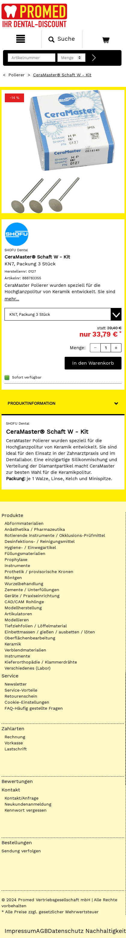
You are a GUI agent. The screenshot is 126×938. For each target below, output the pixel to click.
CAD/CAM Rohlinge (24, 601)
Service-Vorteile (21, 690)
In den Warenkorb (93, 363)
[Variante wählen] (63, 314)
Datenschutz (66, 931)
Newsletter (16, 684)
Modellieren (17, 619)
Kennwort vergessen (26, 810)
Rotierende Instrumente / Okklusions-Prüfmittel (55, 535)
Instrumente (17, 565)
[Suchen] (61, 39)
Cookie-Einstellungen (27, 702)
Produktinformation (31, 403)
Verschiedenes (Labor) (28, 668)
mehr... (12, 299)
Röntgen (13, 577)
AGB (42, 931)
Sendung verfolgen (21, 850)
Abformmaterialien (24, 523)
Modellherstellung (23, 607)
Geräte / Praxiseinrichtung (32, 595)
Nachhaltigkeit (105, 931)
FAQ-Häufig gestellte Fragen (34, 708)
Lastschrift (16, 748)
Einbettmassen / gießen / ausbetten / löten (50, 631)
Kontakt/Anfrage (21, 798)
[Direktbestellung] (94, 58)
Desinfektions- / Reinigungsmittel (40, 541)
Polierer (16, 74)
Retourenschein (21, 696)
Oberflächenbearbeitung (30, 637)
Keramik (13, 644)
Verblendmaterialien (25, 650)
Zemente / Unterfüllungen (32, 589)
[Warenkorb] (103, 39)
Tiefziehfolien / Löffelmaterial (36, 625)
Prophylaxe (16, 559)
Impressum (20, 931)
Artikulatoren (18, 613)
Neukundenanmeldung (28, 804)
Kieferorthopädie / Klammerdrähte (41, 662)
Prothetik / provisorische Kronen (39, 571)
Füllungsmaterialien (25, 553)
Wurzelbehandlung (24, 583)
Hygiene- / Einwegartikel (30, 547)
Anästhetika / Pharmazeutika (35, 529)
